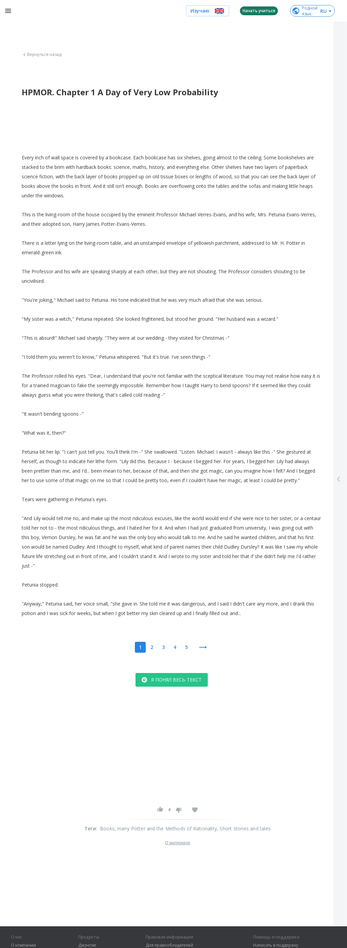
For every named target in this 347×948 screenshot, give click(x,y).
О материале (177, 843)
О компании (23, 945)
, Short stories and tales (244, 828)
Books (107, 828)
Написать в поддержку (275, 945)
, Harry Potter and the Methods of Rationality (166, 828)
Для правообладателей (169, 945)
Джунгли (87, 945)
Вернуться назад (42, 55)
